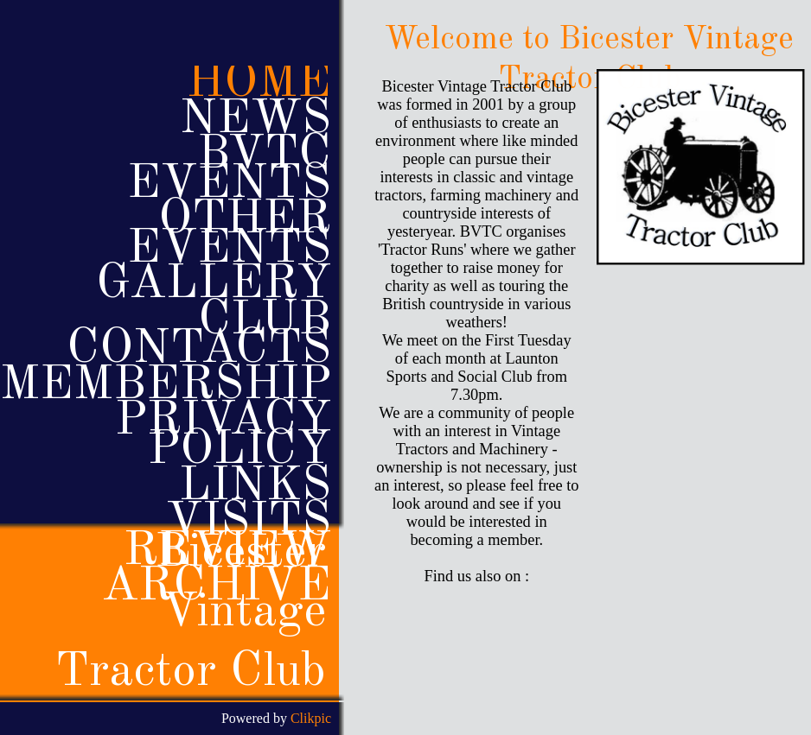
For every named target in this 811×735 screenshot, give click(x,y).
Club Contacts (199, 335)
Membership (165, 386)
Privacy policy (223, 435)
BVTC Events (229, 169)
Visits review (227, 536)
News (255, 120)
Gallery (213, 285)
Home (259, 84)
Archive (216, 587)
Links (255, 487)
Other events (229, 234)
